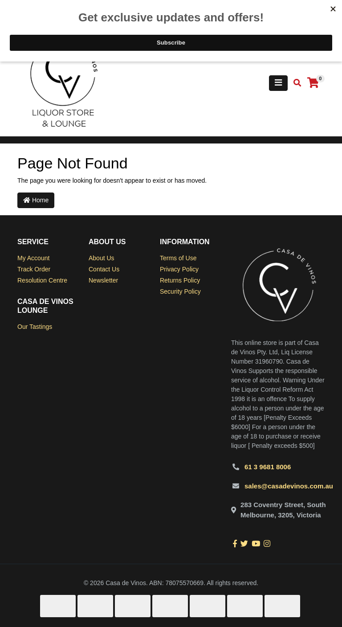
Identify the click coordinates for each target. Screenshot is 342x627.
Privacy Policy (179, 269)
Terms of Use (178, 258)
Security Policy (180, 291)
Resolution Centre (42, 280)
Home (36, 200)
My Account (33, 258)
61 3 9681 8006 (267, 467)
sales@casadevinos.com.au (288, 486)
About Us (101, 258)
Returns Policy (180, 280)
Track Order (33, 269)
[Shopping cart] (313, 83)
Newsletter (103, 280)
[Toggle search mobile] (294, 83)
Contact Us (104, 269)
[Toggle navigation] (278, 83)
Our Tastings (34, 326)
